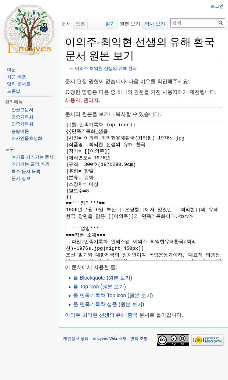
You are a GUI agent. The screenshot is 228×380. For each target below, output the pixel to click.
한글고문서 (22, 109)
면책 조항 (139, 366)
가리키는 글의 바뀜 (30, 164)
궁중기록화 (22, 117)
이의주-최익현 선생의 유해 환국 (106, 68)
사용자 (72, 100)
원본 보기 (119, 305)
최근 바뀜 (16, 76)
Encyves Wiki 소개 (109, 366)
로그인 (217, 6)
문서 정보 (20, 178)
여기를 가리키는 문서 (32, 157)
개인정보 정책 (75, 366)
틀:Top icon (86, 314)
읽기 (110, 23)
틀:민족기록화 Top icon (99, 323)
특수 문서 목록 (25, 171)
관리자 (91, 100)
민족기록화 (22, 124)
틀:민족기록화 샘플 (95, 332)
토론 (80, 23)
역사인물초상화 (26, 138)
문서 (66, 23)
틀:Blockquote (89, 305)
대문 (11, 69)
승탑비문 (20, 131)
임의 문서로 (18, 83)
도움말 (13, 91)
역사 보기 (155, 23)
